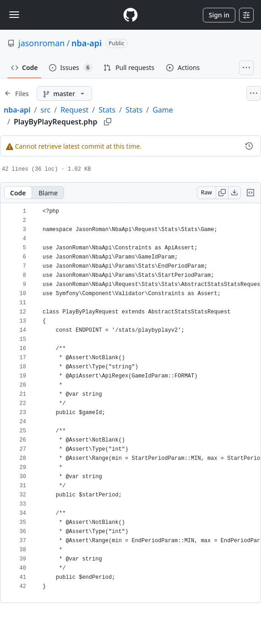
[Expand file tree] (16, 93)
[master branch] (64, 93)
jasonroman (41, 43)
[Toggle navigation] (14, 15)
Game (162, 110)
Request (74, 110)
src (46, 110)
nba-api (86, 43)
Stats (106, 110)
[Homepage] (130, 14)
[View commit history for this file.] (249, 146)
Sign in (219, 15)
